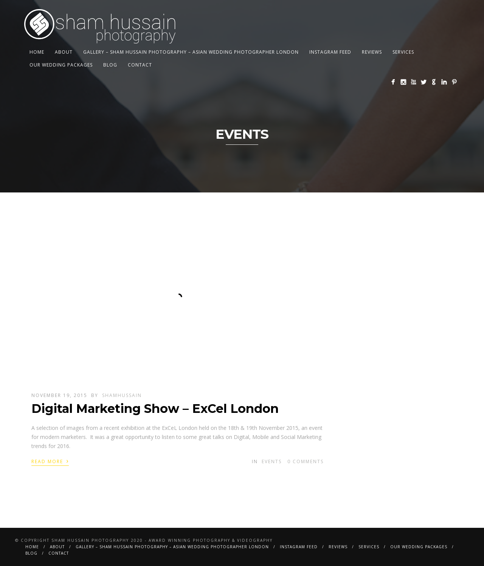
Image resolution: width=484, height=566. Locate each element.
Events (272, 461)
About (64, 52)
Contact (140, 65)
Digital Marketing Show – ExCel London (155, 408)
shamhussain (122, 395)
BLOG (110, 65)
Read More (50, 461)
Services (403, 52)
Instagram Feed (330, 52)
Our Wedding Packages (61, 65)
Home (36, 52)
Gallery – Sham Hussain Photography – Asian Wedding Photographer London (191, 52)
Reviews (372, 52)
